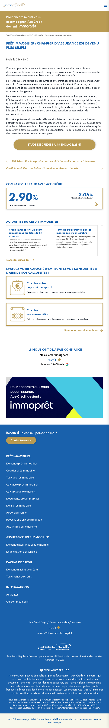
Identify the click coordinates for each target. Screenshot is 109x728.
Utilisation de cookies (66, 656)
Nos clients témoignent (54, 355)
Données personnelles (40, 656)
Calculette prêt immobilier (22, 484)
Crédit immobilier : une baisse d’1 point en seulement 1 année (42, 168)
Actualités (12, 594)
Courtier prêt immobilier (21, 470)
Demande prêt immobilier (21, 463)
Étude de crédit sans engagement (54, 144)
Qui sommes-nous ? (18, 601)
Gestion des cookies (91, 656)
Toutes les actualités (18, 260)
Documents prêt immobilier (22, 498)
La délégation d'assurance (21, 551)
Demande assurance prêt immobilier (28, 544)
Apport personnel (16, 512)
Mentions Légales (16, 656)
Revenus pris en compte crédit (24, 519)
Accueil (8, 35)
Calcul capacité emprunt (20, 491)
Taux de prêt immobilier (20, 477)
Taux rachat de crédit (18, 576)
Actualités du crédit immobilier (22, 35)
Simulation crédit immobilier (81, 330)
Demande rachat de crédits (22, 569)
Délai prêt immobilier (19, 505)
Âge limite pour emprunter (22, 526)
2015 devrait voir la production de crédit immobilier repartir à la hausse (53, 161)
